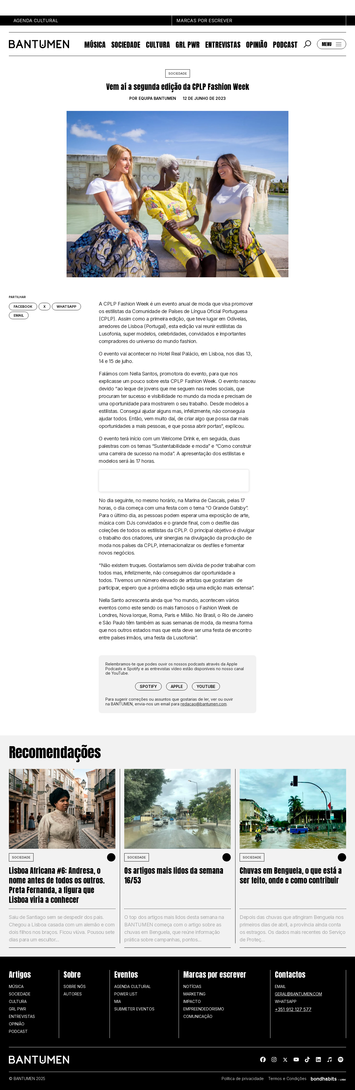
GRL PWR (188, 44)
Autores (73, 994)
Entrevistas (222, 44)
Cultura (158, 44)
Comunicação (197, 1016)
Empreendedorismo (203, 1009)
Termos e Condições (287, 1078)
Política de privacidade (243, 1078)
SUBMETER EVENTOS (134, 1009)
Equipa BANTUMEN (157, 98)
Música (95, 44)
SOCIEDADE (21, 857)
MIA (117, 1001)
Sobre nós (75, 986)
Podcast (285, 44)
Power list (126, 994)
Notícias (192, 986)
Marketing (194, 994)
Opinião (256, 44)
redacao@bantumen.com (204, 704)
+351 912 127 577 (293, 1009)
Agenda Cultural (132, 986)
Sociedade (125, 44)
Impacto (192, 1001)
